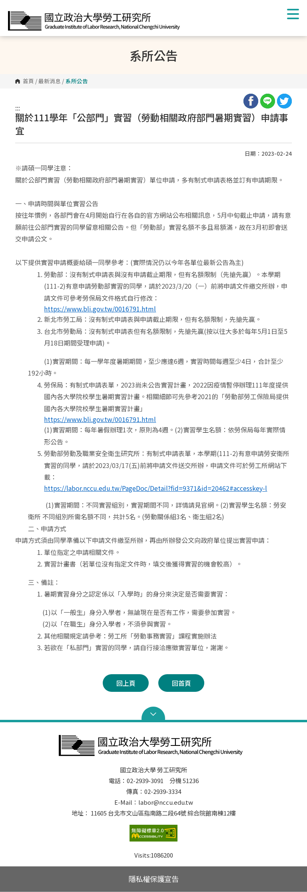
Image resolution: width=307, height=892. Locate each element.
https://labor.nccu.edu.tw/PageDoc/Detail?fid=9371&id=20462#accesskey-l (155, 488)
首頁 (28, 81)
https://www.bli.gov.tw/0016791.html (100, 308)
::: (17, 107)
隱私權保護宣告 (153, 879)
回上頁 (126, 683)
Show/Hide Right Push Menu (293, 14)
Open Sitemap (153, 714)
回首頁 (181, 683)
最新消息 (49, 81)
